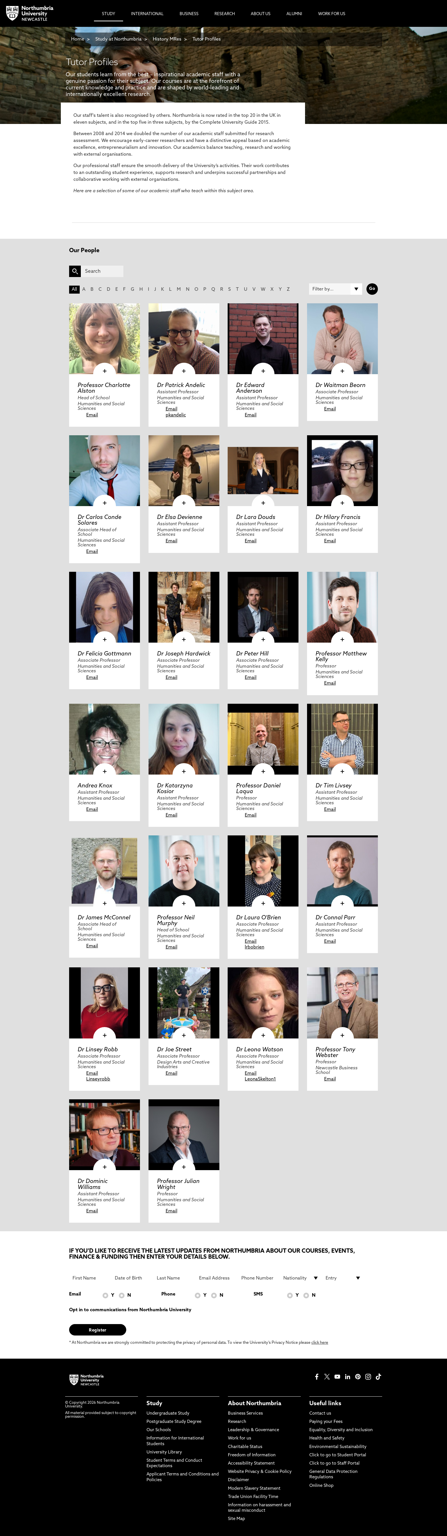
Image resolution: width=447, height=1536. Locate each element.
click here (319, 1343)
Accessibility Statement (251, 1463)
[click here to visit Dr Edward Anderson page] (263, 338)
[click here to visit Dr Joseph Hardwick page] (184, 607)
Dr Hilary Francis (338, 517)
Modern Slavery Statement (254, 1489)
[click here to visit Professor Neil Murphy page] (184, 870)
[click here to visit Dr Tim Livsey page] (342, 739)
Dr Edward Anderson (250, 388)
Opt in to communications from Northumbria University (130, 1310)
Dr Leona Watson (259, 1050)
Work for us (239, 1438)
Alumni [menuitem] (294, 14)
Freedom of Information (252, 1455)
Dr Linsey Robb (98, 1050)
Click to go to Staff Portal (334, 1463)
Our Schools (159, 1430)
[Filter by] (335, 289)
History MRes (167, 39)
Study (154, 1404)
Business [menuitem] (189, 14)
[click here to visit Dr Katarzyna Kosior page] (184, 739)
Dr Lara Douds (255, 517)
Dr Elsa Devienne (179, 517)
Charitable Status (245, 1447)
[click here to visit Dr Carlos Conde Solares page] (104, 470)
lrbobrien (254, 947)
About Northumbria (254, 1404)
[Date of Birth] (132, 1278)
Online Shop (321, 1486)
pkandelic (176, 415)
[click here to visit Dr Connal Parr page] (342, 870)
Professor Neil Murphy (176, 921)
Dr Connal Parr (335, 918)
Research (237, 1422)
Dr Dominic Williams (93, 1184)
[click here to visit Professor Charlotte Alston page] (104, 338)
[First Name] (90, 1278)
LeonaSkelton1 (260, 1079)
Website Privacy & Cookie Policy (260, 1472)
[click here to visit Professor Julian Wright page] (184, 1134)
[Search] (102, 271)
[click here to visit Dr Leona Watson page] (263, 1002)
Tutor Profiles (207, 39)
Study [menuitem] (108, 14)
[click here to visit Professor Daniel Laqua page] (263, 739)
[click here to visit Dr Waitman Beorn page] (342, 338)
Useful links (325, 1404)
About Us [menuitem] (260, 14)
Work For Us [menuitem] (331, 14)
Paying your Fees (325, 1422)
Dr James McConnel (104, 918)
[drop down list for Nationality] (301, 1278)
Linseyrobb (98, 1079)
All (74, 289)
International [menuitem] (147, 14)
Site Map (236, 1519)
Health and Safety (326, 1438)
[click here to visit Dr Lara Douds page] (263, 470)
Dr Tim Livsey (334, 786)
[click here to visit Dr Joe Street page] (184, 1002)
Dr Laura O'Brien (258, 918)
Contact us (320, 1413)
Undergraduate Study (168, 1413)
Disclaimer (238, 1480)
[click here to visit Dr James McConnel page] (104, 870)
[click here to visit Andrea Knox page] (104, 739)
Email (92, 415)
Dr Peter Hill (252, 654)
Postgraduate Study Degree (174, 1422)
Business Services (245, 1413)
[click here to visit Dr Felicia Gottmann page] (104, 607)
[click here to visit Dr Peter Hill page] (263, 607)
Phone (168, 1294)
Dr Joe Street (174, 1050)
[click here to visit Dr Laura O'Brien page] (263, 870)
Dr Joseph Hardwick (184, 654)
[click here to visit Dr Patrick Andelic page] (184, 338)
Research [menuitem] (225, 14)
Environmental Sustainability (337, 1447)
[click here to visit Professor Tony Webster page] (342, 1002)
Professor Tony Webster (335, 1052)
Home (77, 39)
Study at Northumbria (118, 39)
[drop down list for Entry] (343, 1278)
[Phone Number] (259, 1278)
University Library (164, 1452)
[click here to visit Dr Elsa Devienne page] (184, 470)
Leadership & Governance (253, 1430)
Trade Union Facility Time (253, 1497)
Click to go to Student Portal (337, 1455)
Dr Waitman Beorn (341, 385)
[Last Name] (174, 1278)
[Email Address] (216, 1278)
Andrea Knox (95, 786)
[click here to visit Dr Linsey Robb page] (104, 1002)
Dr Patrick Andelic (181, 385)
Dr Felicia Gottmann (104, 654)
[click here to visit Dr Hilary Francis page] (342, 470)
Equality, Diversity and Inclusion (341, 1430)
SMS (258, 1294)
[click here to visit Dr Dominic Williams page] (104, 1134)
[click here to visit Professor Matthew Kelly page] (342, 607)
